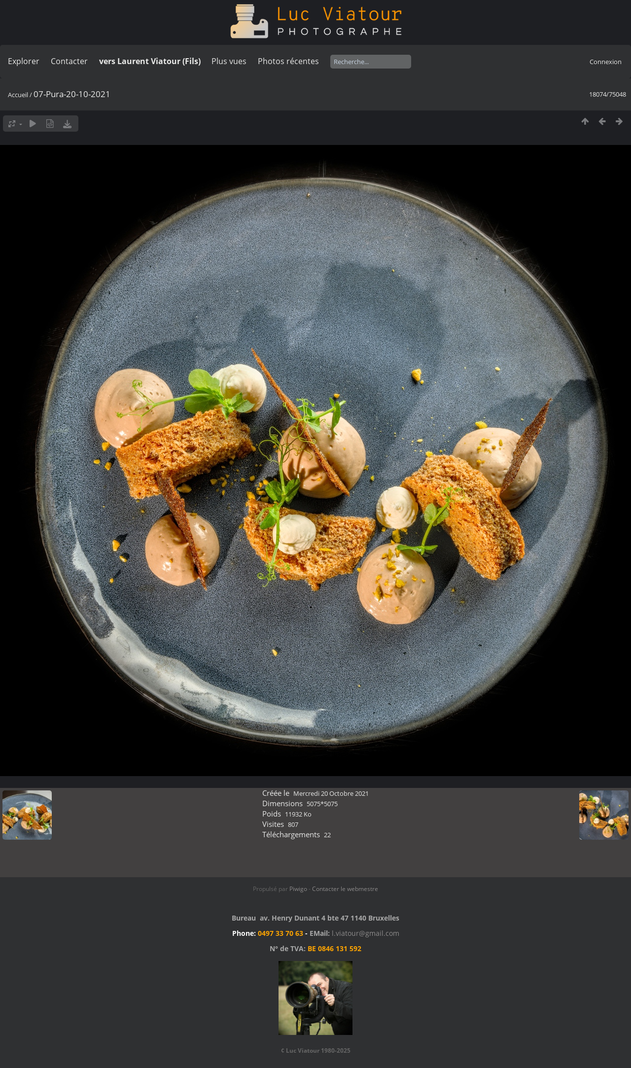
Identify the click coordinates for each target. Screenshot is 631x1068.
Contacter (69, 61)
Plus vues (228, 61)
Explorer (23, 61)
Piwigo (298, 889)
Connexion (606, 61)
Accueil (18, 94)
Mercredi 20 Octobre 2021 (331, 793)
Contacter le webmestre (345, 889)
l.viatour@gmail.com (365, 933)
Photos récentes (288, 61)
